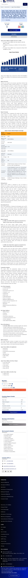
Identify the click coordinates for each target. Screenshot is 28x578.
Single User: (7, 384)
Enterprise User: (8, 387)
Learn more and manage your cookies (9, 572)
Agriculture (7, 7)
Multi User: (7, 385)
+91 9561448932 (10, 463)
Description (14, 34)
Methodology (14, 36)
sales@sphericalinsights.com (9, 466)
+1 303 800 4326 (9, 461)
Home (2, 7)
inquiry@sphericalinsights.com (10, 468)
